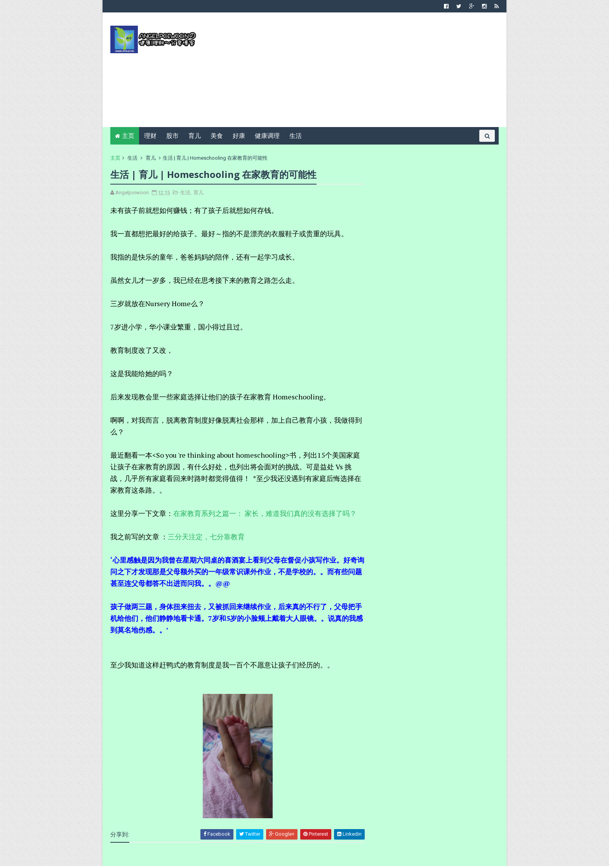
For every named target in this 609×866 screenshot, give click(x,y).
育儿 (194, 135)
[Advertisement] (357, 72)
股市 (172, 135)
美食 (217, 135)
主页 (128, 135)
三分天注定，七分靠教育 (206, 536)
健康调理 (267, 135)
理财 (150, 135)
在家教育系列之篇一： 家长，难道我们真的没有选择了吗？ (265, 513)
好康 (239, 135)
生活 (295, 135)
